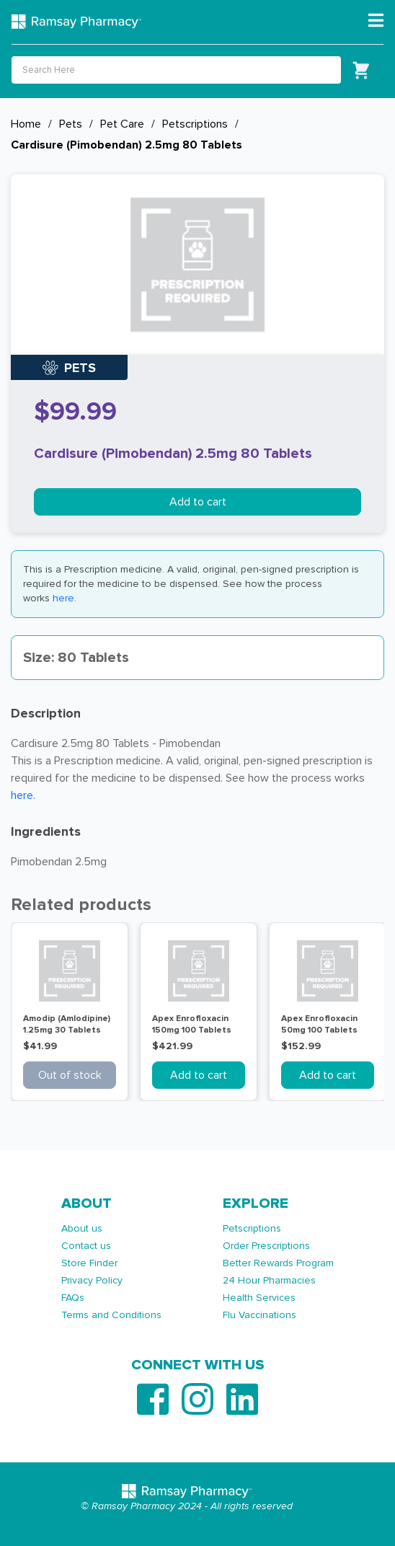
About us (81, 1228)
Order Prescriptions (266, 1246)
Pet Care (122, 124)
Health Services (259, 1297)
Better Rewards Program (278, 1263)
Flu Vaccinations (259, 1315)
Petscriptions (195, 124)
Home (26, 124)
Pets (70, 124)
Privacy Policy (92, 1280)
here (63, 598)
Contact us (86, 1246)
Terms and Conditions (111, 1315)
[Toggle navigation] (375, 21)
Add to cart (197, 502)
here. (23, 795)
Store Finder (89, 1263)
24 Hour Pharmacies (269, 1280)
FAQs (72, 1297)
